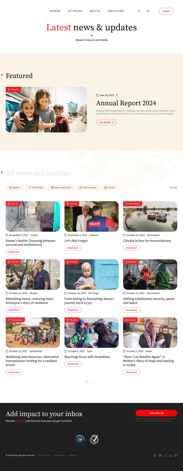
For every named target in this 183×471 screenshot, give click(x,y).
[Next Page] (94, 382)
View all (173, 187)
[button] (56, 11)
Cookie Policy (59, 455)
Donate (166, 11)
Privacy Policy (163, 418)
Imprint (72, 455)
